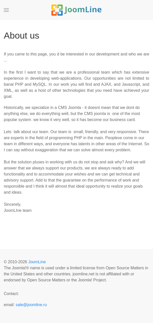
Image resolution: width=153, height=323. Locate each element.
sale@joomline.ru (31, 305)
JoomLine (37, 262)
